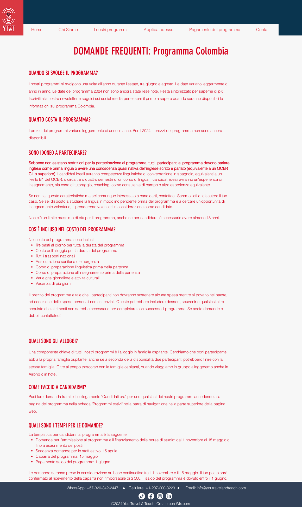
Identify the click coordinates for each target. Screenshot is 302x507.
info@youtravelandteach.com (221, 487)
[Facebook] (151, 496)
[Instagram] (160, 496)
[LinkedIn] (169, 496)
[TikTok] (142, 496)
